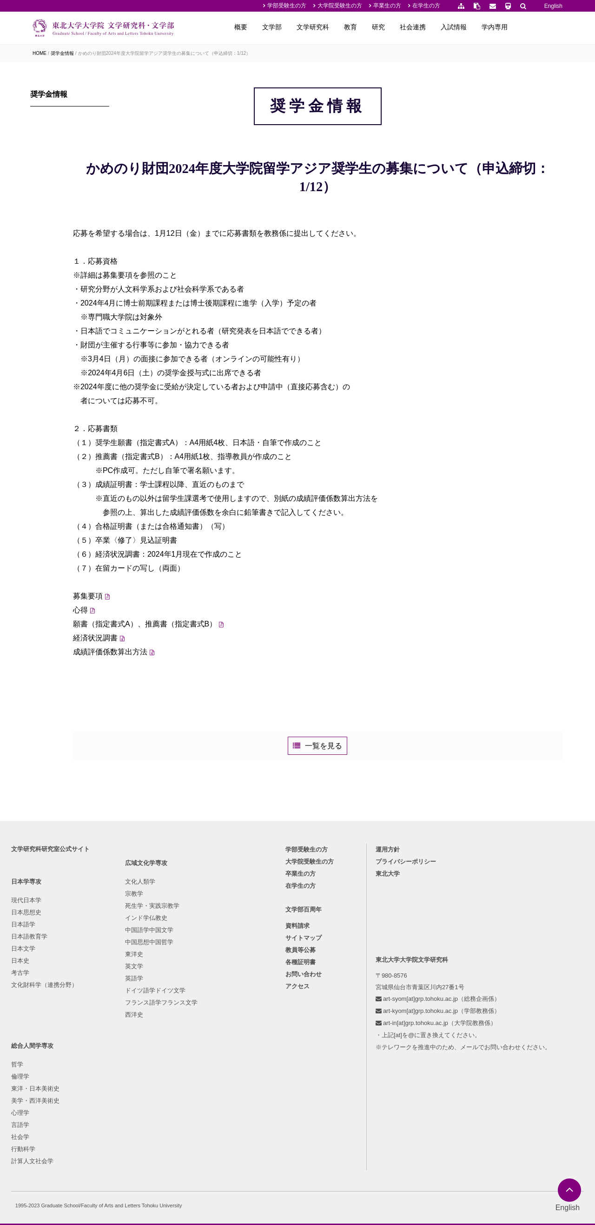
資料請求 (297, 1026)
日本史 (23, 1058)
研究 (425, 27)
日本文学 (26, 1046)
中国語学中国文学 (123, 1046)
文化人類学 (114, 997)
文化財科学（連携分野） (47, 1082)
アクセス (297, 1086)
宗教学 (108, 1009)
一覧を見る (351, 811)
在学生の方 (426, 5)
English (553, 6)
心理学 (194, 1046)
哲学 (191, 997)
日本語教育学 (32, 1034)
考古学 (23, 1070)
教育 (397, 27)
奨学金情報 (62, 53)
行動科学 (197, 1082)
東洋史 (108, 1070)
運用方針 (389, 947)
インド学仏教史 (120, 1034)
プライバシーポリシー (407, 959)
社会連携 (460, 27)
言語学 (194, 1058)
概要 (288, 27)
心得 (135, 665)
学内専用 (542, 27)
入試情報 (501, 27)
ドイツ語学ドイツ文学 (129, 1106)
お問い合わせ (303, 1074)
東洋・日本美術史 (209, 1022)
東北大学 (389, 971)
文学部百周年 (303, 1009)
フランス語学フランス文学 (135, 1118)
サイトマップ (303, 1038)
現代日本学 (29, 997)
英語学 (108, 1094)
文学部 (319, 27)
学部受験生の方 (286, 5)
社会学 (194, 1070)
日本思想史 (29, 1009)
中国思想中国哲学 (123, 1058)
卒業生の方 (387, 5)
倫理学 (194, 1009)
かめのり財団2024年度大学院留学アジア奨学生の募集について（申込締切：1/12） (164, 53)
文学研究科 (360, 27)
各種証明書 (300, 1062)
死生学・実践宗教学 (126, 1022)
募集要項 (143, 651)
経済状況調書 (150, 693)
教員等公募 (300, 1050)
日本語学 (26, 1022)
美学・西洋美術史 (209, 1034)
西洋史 (108, 1130)
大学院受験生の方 (339, 5)
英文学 (108, 1082)
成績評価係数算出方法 (165, 707)
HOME (39, 53)
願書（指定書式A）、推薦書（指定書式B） (199, 679)
